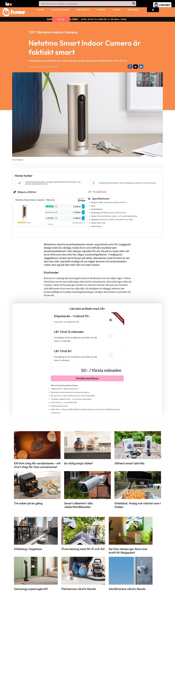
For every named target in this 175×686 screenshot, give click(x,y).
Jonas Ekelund (36, 67)
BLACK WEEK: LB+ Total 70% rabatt (87, 19)
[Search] (133, 3)
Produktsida (97, 192)
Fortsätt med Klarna (87, 379)
